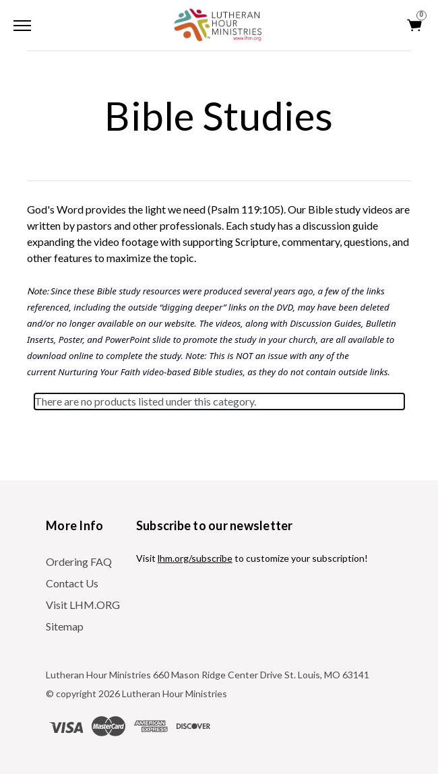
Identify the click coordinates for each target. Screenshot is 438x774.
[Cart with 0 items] (415, 25)
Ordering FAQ (79, 561)
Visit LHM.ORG (83, 604)
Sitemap (65, 626)
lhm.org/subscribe (195, 558)
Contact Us (72, 583)
